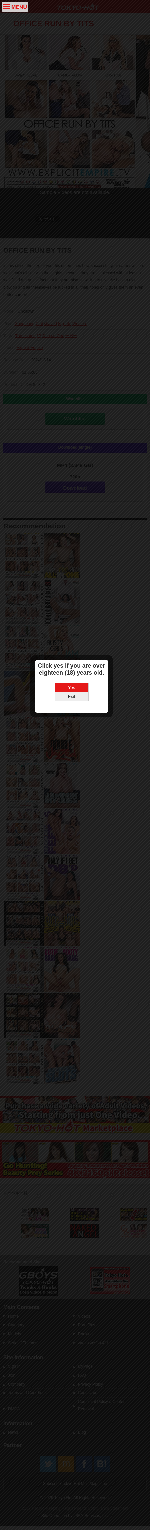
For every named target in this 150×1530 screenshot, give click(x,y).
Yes (75, 766)
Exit (75, 775)
